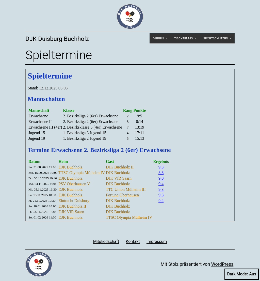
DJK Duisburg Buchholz (57, 38)
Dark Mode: (241, 274)
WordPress (222, 264)
